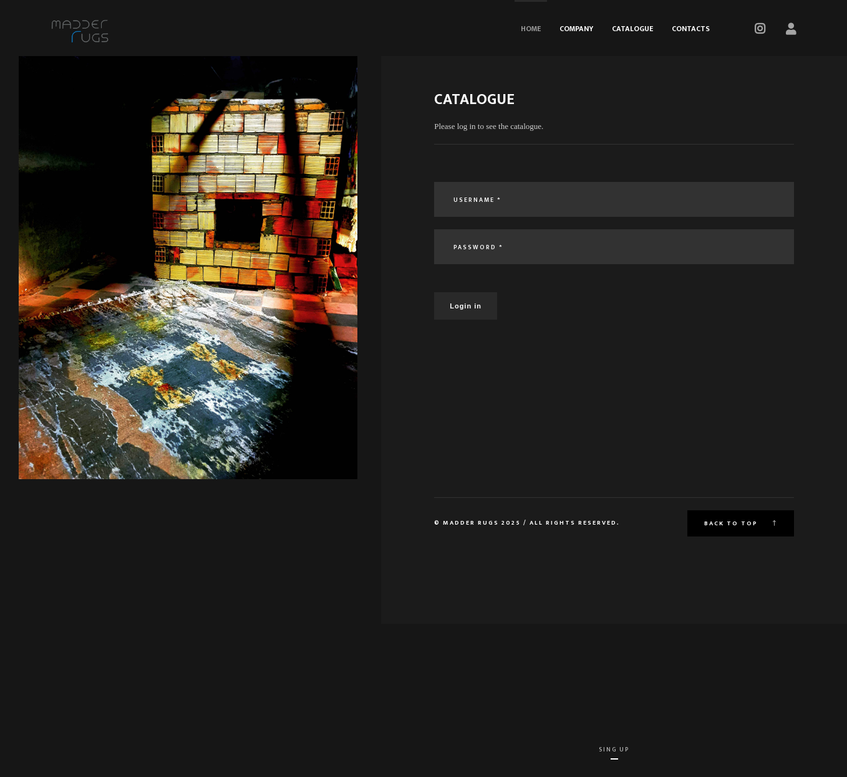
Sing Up (614, 750)
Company (576, 28)
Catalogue (632, 28)
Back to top (740, 523)
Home (531, 28)
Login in (466, 306)
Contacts (691, 28)
